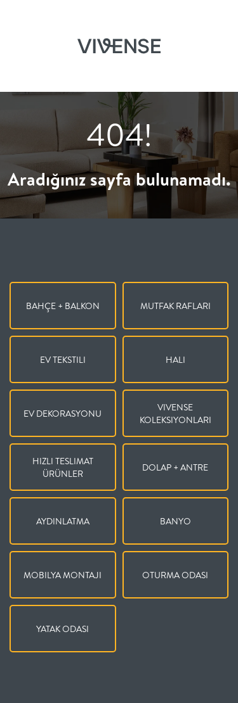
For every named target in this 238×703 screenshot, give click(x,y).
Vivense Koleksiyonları (175, 413)
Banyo (175, 521)
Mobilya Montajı (62, 575)
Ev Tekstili (63, 359)
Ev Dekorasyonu (62, 413)
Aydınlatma (62, 521)
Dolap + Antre (175, 467)
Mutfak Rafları (175, 306)
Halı (175, 359)
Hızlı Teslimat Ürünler (62, 467)
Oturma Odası (175, 575)
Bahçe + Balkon (63, 306)
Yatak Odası (62, 629)
